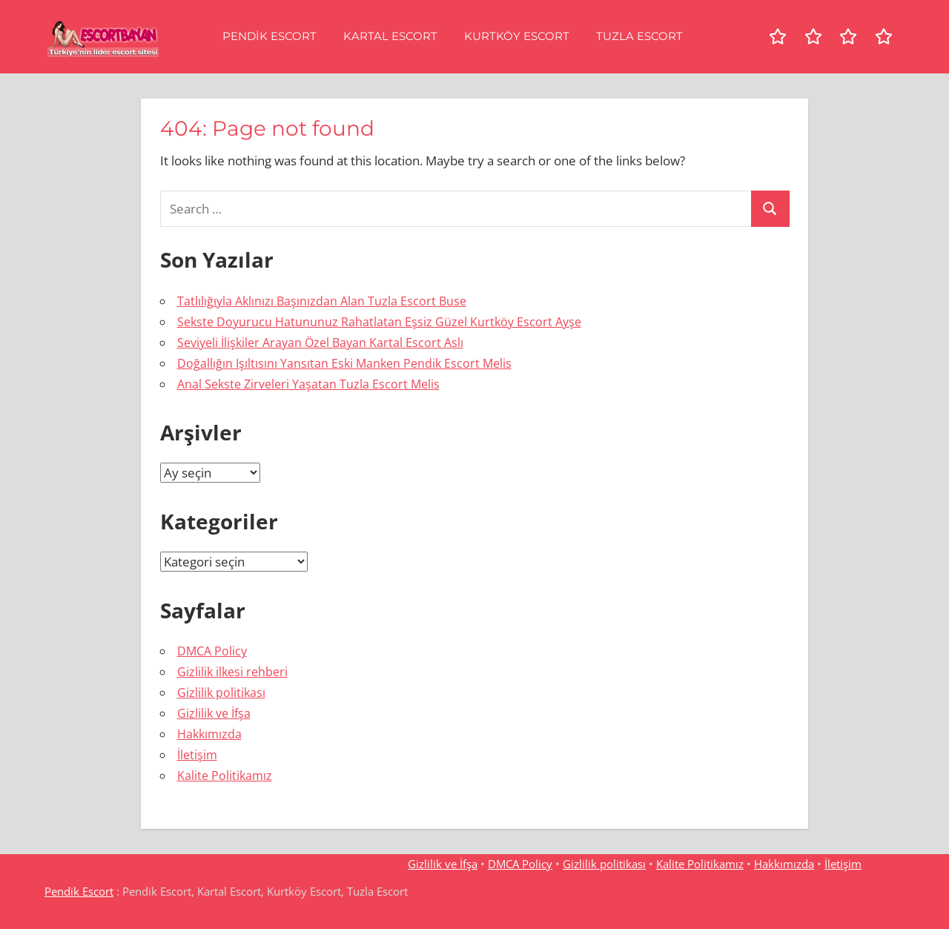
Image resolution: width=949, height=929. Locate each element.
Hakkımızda (209, 734)
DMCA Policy (212, 651)
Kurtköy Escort (516, 36)
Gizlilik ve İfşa (214, 713)
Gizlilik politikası (221, 692)
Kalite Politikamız (224, 775)
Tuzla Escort (639, 36)
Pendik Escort (269, 36)
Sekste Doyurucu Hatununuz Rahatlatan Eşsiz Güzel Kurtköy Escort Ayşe (379, 322)
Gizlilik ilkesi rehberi (232, 672)
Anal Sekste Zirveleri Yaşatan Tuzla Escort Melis (308, 384)
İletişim (197, 755)
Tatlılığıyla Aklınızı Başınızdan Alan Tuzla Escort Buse (321, 301)
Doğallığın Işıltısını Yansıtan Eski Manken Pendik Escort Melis (344, 363)
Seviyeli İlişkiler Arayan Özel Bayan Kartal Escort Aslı (320, 342)
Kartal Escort (390, 36)
